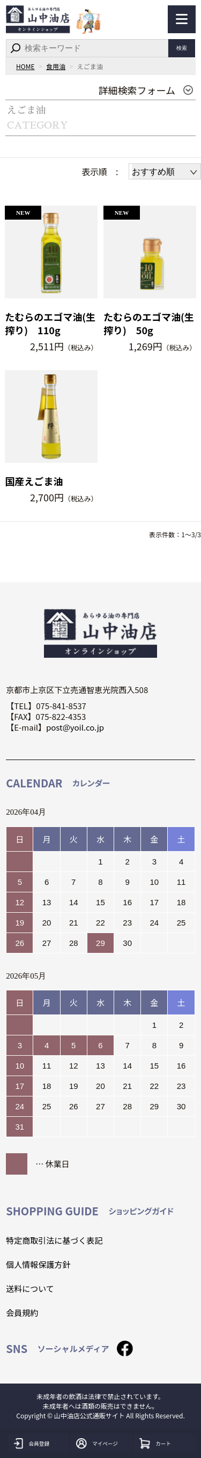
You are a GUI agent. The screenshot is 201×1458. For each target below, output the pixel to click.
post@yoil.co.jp (75, 727)
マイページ (108, 1443)
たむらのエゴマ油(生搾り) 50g (148, 323)
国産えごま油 (34, 481)
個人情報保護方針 (38, 1264)
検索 (181, 48)
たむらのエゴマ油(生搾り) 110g (50, 323)
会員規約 (22, 1312)
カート (165, 1443)
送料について (30, 1288)
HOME (25, 66)
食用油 (55, 66)
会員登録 (42, 1443)
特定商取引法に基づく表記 (54, 1240)
